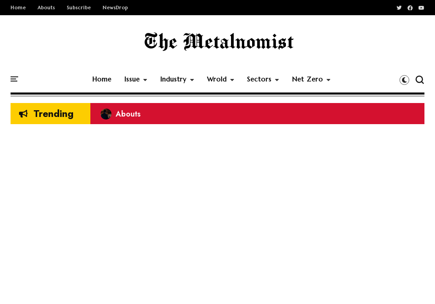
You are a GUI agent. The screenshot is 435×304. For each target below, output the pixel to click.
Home (18, 8)
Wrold (217, 79)
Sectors (259, 79)
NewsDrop (115, 8)
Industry (173, 79)
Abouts (46, 8)
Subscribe (79, 8)
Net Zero (307, 79)
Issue (132, 79)
